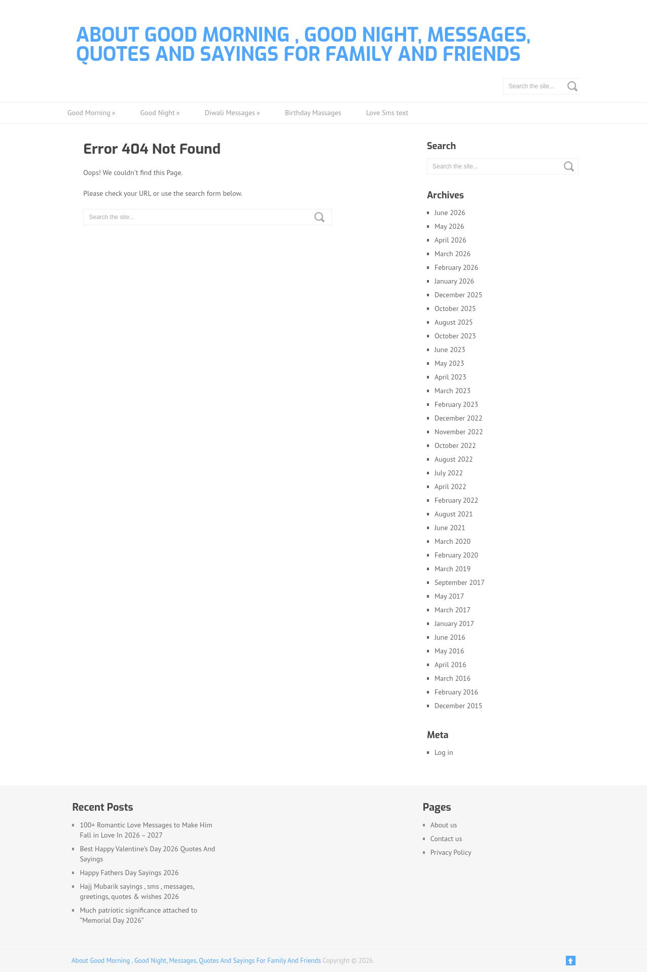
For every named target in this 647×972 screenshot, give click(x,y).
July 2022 (449, 472)
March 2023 (453, 390)
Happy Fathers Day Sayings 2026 (129, 872)
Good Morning (91, 113)
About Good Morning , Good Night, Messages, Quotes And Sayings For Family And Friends (303, 44)
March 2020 (453, 541)
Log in (444, 752)
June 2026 (450, 212)
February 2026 (456, 267)
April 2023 (450, 376)
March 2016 (453, 678)
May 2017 (449, 596)
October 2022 (455, 445)
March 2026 (453, 253)
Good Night (160, 113)
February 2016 (456, 692)
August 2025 (454, 322)
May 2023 (449, 363)
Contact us (446, 838)
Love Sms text (387, 112)
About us (443, 824)
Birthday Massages (313, 112)
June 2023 (450, 349)
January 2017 (454, 623)
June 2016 (450, 637)
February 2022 (456, 500)
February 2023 (456, 404)
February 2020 (456, 555)
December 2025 (458, 294)
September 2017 (460, 582)
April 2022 (450, 486)
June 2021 (450, 527)
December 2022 (458, 418)
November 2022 (459, 431)
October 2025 (455, 308)
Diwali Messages (232, 113)
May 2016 (449, 650)
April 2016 (450, 664)
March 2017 (453, 609)
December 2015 (458, 705)
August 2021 (454, 513)
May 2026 (449, 226)
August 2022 (454, 459)
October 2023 (455, 335)
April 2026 (450, 240)
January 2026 (454, 281)
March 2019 (453, 568)
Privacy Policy (451, 852)
